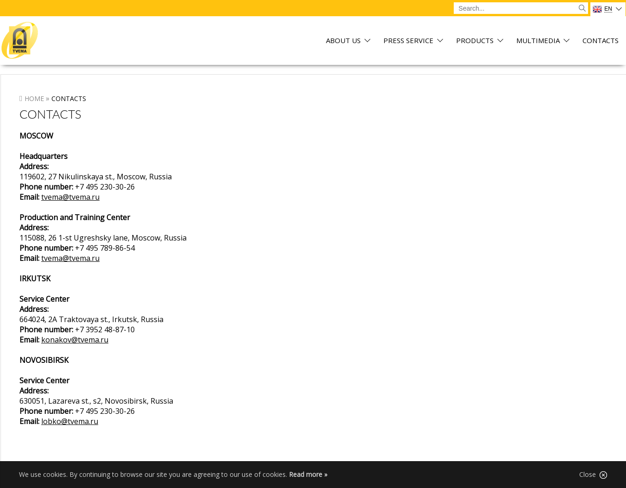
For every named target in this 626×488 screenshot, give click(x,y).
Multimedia (538, 41)
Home (34, 98)
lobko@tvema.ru (69, 421)
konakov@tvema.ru (74, 340)
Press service (408, 41)
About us (343, 41)
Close (593, 474)
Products (475, 41)
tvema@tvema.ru (70, 197)
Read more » (308, 474)
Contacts (600, 41)
